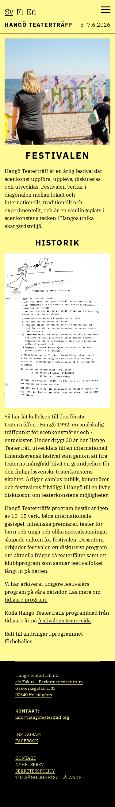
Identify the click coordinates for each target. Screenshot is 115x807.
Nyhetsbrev (29, 764)
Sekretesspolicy (35, 771)
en (31, 11)
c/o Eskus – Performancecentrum (49, 682)
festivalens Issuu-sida (64, 620)
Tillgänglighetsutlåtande (48, 777)
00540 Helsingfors (33, 694)
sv (9, 11)
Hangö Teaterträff (39, 24)
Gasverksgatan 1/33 (35, 688)
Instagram (28, 734)
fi (19, 11)
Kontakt (25, 758)
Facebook (26, 741)
